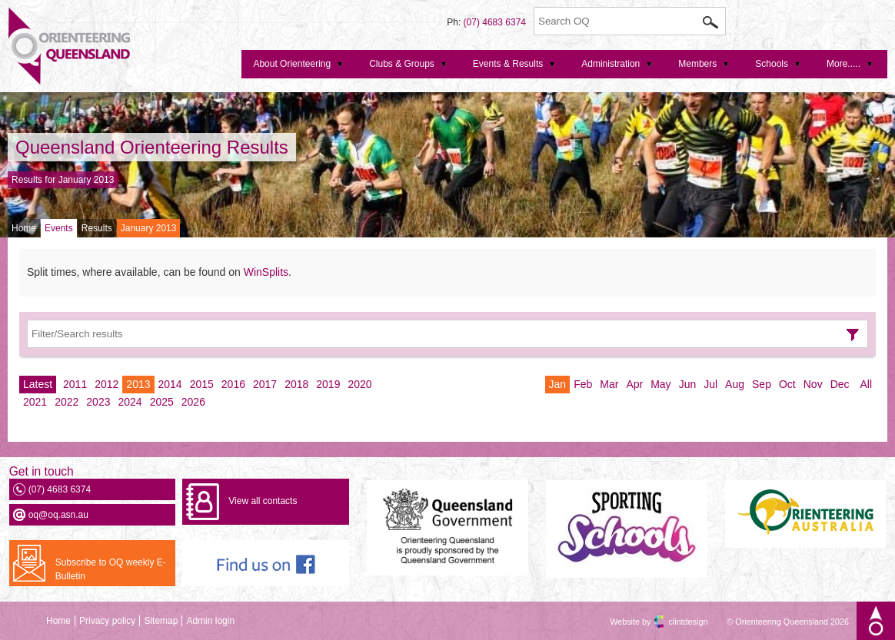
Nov (813, 384)
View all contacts (262, 501)
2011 (75, 384)
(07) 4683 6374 (495, 22)
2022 (66, 402)
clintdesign (674, 621)
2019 (328, 384)
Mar (609, 384)
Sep (761, 384)
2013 (138, 384)
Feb (583, 384)
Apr (634, 384)
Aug (734, 384)
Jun (688, 384)
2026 (193, 402)
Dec (840, 384)
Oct (787, 384)
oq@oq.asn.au (58, 514)
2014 (170, 384)
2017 (265, 384)
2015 (202, 384)
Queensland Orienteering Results (151, 147)
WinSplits (266, 272)
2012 (106, 384)
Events (59, 228)
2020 (359, 384)
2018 (296, 384)
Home (24, 228)
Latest (37, 384)
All (866, 384)
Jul (710, 384)
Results (97, 228)
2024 (129, 402)
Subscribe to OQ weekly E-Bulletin (110, 569)
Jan (558, 384)
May (660, 384)
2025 (162, 402)
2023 (98, 402)
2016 (233, 384)
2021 (35, 402)
